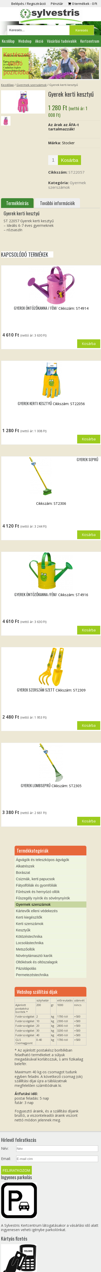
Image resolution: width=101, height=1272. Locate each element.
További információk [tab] (57, 203)
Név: (4, 1148)
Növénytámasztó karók (34, 956)
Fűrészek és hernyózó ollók (37, 892)
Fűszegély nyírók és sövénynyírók (43, 898)
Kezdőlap (8, 41)
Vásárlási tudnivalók (62, 41)
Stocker (68, 142)
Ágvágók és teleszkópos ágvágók (42, 860)
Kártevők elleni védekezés (37, 911)
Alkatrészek (25, 866)
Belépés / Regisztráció (28, 3)
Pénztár (57, 3)
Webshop (25, 41)
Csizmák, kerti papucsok (35, 879)
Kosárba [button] (89, 343)
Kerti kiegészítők (29, 917)
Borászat (23, 873)
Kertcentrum (89, 41)
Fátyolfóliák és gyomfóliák (36, 885)
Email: (6, 1158)
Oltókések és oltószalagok (37, 962)
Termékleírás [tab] (17, 203)
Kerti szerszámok (29, 924)
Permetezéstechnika (32, 975)
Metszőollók (25, 949)
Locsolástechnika (29, 943)
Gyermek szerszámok (31, 85)
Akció (39, 41)
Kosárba (69, 160)
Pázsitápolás (26, 968)
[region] (50, 63)
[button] (50, 63)
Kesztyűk (23, 930)
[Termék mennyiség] (53, 160)
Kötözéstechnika (29, 936)
